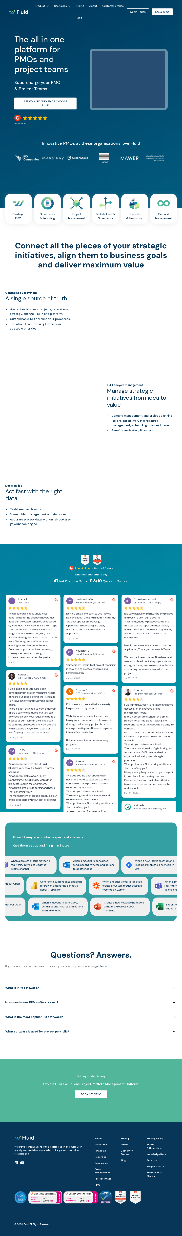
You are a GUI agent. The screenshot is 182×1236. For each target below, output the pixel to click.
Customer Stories (113, 6)
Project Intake (103, 1178)
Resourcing (101, 1162)
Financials (100, 1150)
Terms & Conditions (154, 1146)
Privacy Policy (155, 1138)
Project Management (102, 1171)
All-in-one (101, 1144)
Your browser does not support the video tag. (130, 312)
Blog (79, 18)
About (93, 6)
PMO (97, 1184)
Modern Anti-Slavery (155, 1174)
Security (152, 1160)
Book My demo (91, 1094)
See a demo (162, 12)
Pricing (80, 6)
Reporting (100, 1156)
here (103, 966)
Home (98, 1138)
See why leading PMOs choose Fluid (45, 103)
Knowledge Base (156, 1154)
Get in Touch (138, 12)
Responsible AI (155, 1166)
